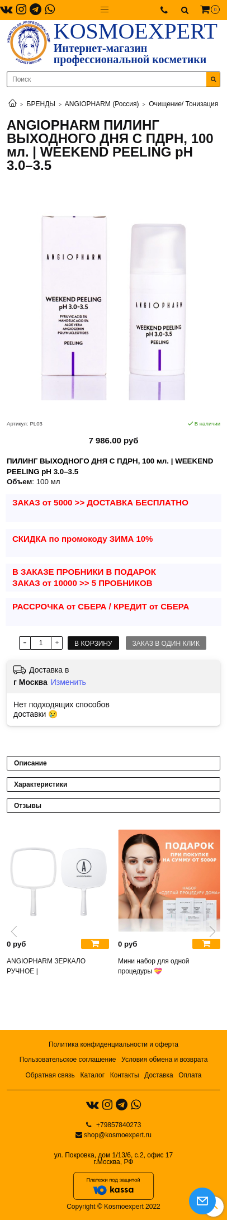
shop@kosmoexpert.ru (118, 1135)
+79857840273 (117, 1125)
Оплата (189, 1075)
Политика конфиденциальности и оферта (113, 1044)
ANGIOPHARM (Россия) (102, 104)
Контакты (124, 1075)
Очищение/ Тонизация (183, 104)
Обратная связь (49, 1075)
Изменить (68, 682)
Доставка (158, 1075)
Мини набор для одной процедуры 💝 (153, 966)
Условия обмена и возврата (164, 1059)
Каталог (92, 1075)
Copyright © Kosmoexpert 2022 (113, 1206)
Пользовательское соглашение (68, 1059)
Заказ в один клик (166, 643)
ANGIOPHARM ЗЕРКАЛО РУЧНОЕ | (46, 966)
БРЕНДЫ (41, 104)
